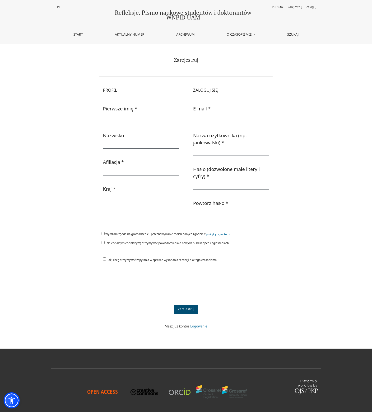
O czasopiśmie (239, 34)
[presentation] (135, 285)
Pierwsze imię (120, 108)
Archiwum (185, 34)
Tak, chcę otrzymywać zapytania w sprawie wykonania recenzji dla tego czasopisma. (162, 260)
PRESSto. (278, 7)
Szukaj (292, 34)
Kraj (109, 188)
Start (78, 34)
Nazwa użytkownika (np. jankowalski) (221, 139)
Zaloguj (311, 7)
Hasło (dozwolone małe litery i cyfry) (226, 173)
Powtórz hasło (210, 203)
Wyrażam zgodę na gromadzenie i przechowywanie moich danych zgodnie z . (167, 234)
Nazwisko (113, 135)
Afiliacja (113, 162)
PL (61, 7)
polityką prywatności (219, 234)
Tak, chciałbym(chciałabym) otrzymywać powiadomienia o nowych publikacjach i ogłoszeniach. (166, 243)
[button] (12, 400)
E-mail (202, 108)
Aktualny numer (129, 34)
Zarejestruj (295, 7)
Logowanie (198, 326)
